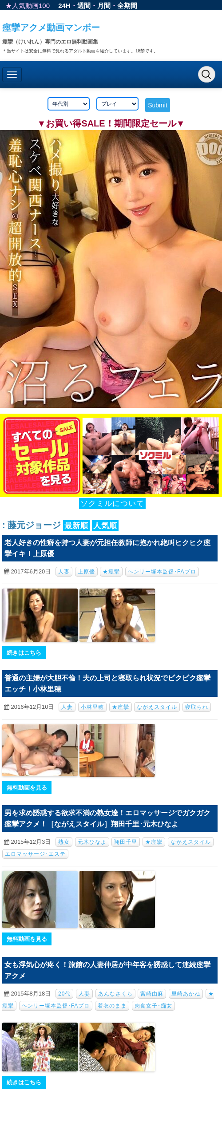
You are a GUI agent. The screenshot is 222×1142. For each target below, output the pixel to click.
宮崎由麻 (151, 994)
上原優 (86, 572)
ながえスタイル (157, 707)
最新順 (76, 526)
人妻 (64, 572)
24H (64, 5)
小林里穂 (92, 707)
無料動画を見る (27, 787)
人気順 (105, 526)
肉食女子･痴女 (153, 1006)
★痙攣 (111, 572)
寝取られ (196, 707)
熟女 (64, 842)
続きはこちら (24, 652)
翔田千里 (125, 842)
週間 (84, 5)
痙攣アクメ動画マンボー (51, 27)
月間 (104, 5)
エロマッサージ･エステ (35, 854)
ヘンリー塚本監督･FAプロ (162, 572)
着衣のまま (112, 1006)
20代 (64, 994)
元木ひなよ (92, 842)
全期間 (127, 5)
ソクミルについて (112, 503)
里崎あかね (185, 994)
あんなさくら (115, 994)
